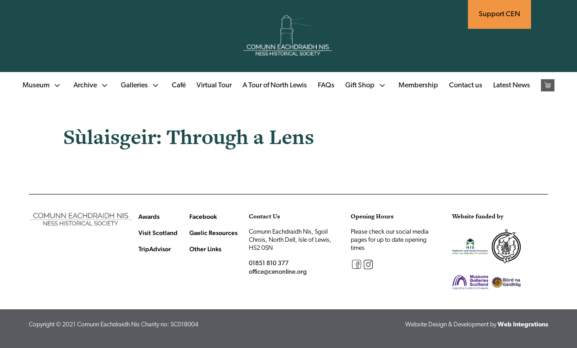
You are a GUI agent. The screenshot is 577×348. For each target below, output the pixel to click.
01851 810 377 (268, 263)
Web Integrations (523, 324)
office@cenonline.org (278, 272)
